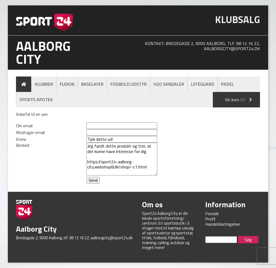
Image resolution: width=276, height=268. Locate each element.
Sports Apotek (36, 99)
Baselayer (92, 84)
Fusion (67, 84)
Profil (210, 219)
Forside (212, 213)
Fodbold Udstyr (128, 84)
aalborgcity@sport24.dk (232, 48)
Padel (227, 84)
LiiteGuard (202, 84)
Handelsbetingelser (222, 224)
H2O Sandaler (168, 84)
